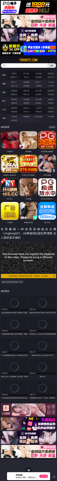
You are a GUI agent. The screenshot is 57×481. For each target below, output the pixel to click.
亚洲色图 (26, 99)
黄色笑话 (39, 112)
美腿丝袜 (14, 103)
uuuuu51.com (28, 60)
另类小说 (26, 112)
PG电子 (14, 73)
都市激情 (14, 108)
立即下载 (44, 476)
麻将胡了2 (14, 77)
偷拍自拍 (26, 91)
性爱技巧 (51, 112)
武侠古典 (51, 108)
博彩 (4, 75)
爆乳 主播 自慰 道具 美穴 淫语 (12, 282)
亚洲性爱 (14, 91)
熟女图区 (39, 103)
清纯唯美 (26, 103)
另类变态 (51, 94)
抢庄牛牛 (51, 77)
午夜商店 (14, 117)
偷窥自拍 (14, 99)
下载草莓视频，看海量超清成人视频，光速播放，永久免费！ (31, 276)
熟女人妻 (14, 86)
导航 (4, 118)
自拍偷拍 (26, 82)
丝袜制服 (26, 86)
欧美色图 (39, 99)
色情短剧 (14, 120)
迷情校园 (14, 112)
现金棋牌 (39, 77)
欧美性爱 (51, 91)
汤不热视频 (38, 117)
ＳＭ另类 (51, 86)
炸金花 (26, 77)
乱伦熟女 (39, 94)
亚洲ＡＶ (14, 82)
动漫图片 (51, 99)
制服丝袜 (14, 94)
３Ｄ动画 (51, 82)
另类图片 (51, 103)
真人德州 (26, 73)
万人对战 (39, 73)
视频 (4, 83)
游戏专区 (51, 73)
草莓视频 (26, 117)
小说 (4, 109)
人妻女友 (39, 108)
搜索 (51, 65)
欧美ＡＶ (39, 82)
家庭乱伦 (26, 108)
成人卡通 (39, 91)
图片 (4, 101)
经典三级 (26, 94)
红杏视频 (51, 117)
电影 (4, 92)
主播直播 (39, 86)
